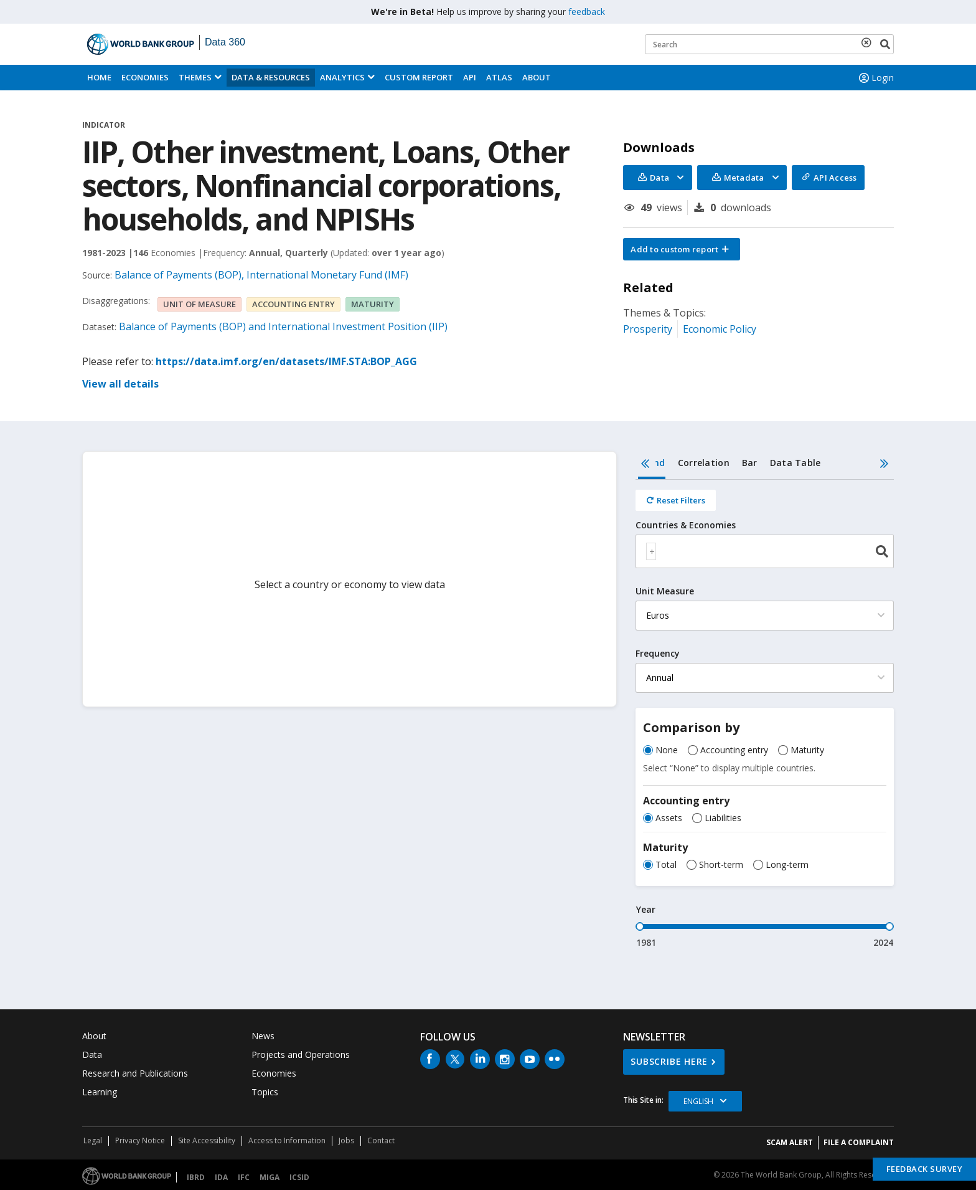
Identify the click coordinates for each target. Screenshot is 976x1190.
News (262, 1036)
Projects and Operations (300, 1054)
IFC (244, 1177)
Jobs (346, 1140)
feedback (586, 11)
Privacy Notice (140, 1140)
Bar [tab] (750, 463)
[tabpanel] (765, 714)
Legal (92, 1140)
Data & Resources (271, 77)
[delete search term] (869, 42)
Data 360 (225, 42)
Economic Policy (719, 329)
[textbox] (651, 551)
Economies (145, 77)
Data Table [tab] (795, 463)
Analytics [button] (342, 77)
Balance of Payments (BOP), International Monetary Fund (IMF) (261, 275)
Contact (381, 1140)
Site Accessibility (206, 1140)
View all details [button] (120, 384)
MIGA (269, 1177)
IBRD (196, 1177)
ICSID (299, 1177)
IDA (221, 1177)
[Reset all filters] (676, 500)
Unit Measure (665, 591)
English (698, 1101)
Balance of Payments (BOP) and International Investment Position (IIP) (283, 326)
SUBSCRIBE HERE (669, 1061)
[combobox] (765, 551)
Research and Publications (135, 1073)
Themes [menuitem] (195, 77)
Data (92, 1054)
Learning (99, 1092)
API (469, 77)
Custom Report (419, 77)
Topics (264, 1092)
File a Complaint (859, 1142)
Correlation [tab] (704, 463)
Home (99, 77)
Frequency (658, 653)
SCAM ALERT (789, 1142)
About (536, 77)
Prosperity (647, 329)
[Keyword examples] (769, 44)
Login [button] (875, 77)
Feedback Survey (924, 1168)
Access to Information (287, 1140)
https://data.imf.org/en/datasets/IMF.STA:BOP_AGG (286, 361)
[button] (681, 249)
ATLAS (499, 77)
